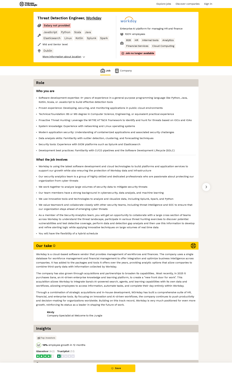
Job (105, 70)
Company (123, 70)
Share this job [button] (46, 349)
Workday (94, 18)
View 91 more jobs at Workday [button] (78, 349)
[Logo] (28, 4)
